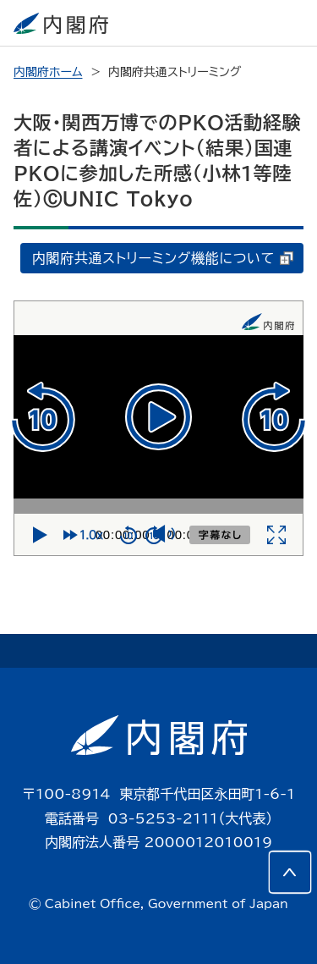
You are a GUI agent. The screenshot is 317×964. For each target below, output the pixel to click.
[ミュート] (163, 535)
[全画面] (276, 534)
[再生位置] (158, 506)
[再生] (158, 416)
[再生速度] (87, 534)
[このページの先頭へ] (290, 872)
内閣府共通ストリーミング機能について (162, 258)
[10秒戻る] (42, 416)
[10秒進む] (274, 416)
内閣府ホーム (48, 72)
